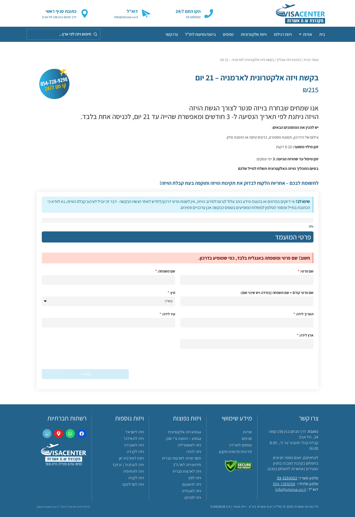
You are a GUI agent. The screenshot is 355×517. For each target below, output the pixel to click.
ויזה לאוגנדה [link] (134, 445)
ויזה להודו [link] (193, 451)
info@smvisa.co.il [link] (290, 489)
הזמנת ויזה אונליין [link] (289, 59)
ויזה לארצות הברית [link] (187, 471)
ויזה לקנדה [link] (135, 451)
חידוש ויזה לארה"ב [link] (187, 464)
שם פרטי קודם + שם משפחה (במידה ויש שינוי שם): (276, 292)
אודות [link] (305, 34)
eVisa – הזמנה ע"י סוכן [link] (183, 438)
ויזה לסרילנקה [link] (133, 484)
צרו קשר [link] (171, 34)
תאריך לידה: (303, 314)
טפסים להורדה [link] (240, 445)
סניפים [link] (247, 438)
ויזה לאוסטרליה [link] (189, 445)
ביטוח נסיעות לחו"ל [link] (200, 34)
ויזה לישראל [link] (135, 432)
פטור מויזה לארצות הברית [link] (181, 458)
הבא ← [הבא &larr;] (85, 374)
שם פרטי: (305, 271)
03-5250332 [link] (287, 478)
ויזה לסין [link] (195, 477)
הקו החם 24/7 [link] (188, 11)
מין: (171, 292)
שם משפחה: (165, 271)
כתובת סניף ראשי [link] (61, 11)
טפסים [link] (228, 34)
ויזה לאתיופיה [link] (133, 471)
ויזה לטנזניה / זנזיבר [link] (128, 464)
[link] (292, 13)
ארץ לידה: (305, 335)
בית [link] (322, 34)
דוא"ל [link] (132, 11)
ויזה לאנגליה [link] (191, 491)
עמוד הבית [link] (311, 59)
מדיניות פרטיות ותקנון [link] (235, 451)
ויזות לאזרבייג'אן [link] (131, 458)
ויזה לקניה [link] (136, 477)
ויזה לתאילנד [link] (134, 438)
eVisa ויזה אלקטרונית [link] (184, 432)
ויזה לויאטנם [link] (191, 484)
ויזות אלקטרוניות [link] (254, 34)
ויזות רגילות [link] (283, 34)
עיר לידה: (167, 314)
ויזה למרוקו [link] (192, 497)
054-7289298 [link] (284, 483)
